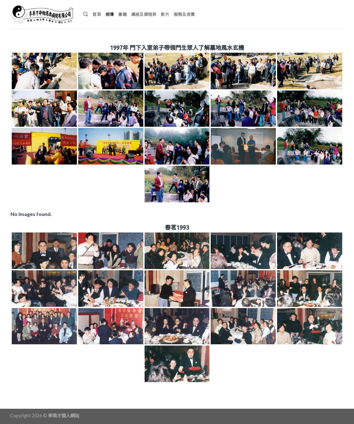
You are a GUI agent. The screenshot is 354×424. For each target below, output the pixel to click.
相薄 (110, 14)
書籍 (122, 14)
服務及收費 (184, 14)
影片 (165, 14)
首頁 (96, 14)
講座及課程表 (144, 14)
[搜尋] (85, 14)
